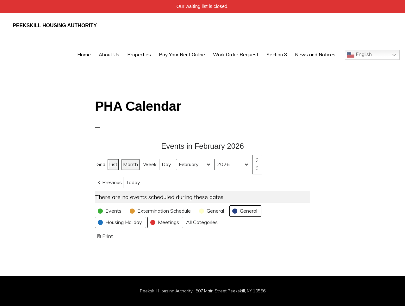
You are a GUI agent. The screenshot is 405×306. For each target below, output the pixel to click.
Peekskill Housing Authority (55, 25)
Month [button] (130, 164)
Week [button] (150, 164)
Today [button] (133, 182)
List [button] (114, 165)
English (359, 55)
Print (104, 237)
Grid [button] (101, 165)
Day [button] (166, 164)
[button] (109, 182)
